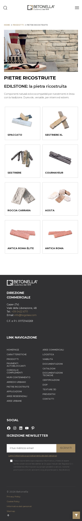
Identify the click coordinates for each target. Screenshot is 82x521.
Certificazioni (51, 380)
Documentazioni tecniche (53, 374)
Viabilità (48, 359)
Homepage (13, 349)
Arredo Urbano (16, 382)
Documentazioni (53, 364)
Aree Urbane (14, 401)
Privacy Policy (13, 496)
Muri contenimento (18, 377)
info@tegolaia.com (25, 315)
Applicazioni (14, 391)
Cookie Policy (13, 501)
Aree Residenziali (17, 396)
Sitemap (11, 511)
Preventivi (49, 394)
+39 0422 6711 (20, 311)
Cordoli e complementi (15, 371)
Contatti (48, 399)
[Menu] (76, 7)
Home (7, 25)
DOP (45, 384)
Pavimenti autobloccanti (16, 364)
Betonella (22, 491)
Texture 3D (49, 389)
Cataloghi (49, 368)
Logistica (48, 354)
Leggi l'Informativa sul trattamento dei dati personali (32, 455)
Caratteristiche (17, 354)
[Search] (5, 7)
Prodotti (18, 25)
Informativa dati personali (19, 506)
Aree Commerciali (53, 349)
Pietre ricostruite (18, 386)
